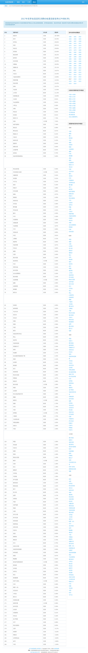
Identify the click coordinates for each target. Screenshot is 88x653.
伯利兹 (70, 381)
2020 (70, 81)
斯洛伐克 (71, 319)
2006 (75, 70)
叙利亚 (70, 189)
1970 (75, 43)
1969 (70, 43)
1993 (70, 61)
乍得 (70, 534)
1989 (80, 56)
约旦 (70, 178)
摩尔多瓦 (71, 306)
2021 (75, 81)
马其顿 (70, 304)
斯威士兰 (71, 581)
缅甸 (70, 160)
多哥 (70, 528)
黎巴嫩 (70, 184)
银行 (23, 2)
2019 (80, 79)
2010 (80, 72)
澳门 (70, 136)
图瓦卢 (70, 458)
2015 (75, 77)
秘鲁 (70, 401)
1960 (70, 36)
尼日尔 (70, 488)
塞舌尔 (70, 519)
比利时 (70, 246)
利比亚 (70, 501)
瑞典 (70, 330)
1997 (75, 63)
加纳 (70, 492)
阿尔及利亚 (72, 485)
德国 (70, 241)
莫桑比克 (71, 541)
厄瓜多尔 (71, 407)
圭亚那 (70, 367)
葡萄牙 (70, 252)
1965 (80, 39)
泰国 (70, 142)
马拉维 (70, 588)
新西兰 (70, 440)
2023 (70, 83)
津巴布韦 (71, 543)
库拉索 (70, 410)
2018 (75, 79)
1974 (80, 45)
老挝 (70, 158)
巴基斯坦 (71, 162)
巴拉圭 (70, 352)
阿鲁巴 (70, 423)
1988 (75, 56)
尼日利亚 (71, 526)
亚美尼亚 (71, 231)
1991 (75, 59)
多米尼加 (71, 398)
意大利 (70, 248)
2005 (70, 70)
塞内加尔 (71, 559)
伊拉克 (70, 220)
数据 (34, 2)
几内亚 (70, 517)
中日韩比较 (72, 112)
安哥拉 (70, 483)
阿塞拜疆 (71, 213)
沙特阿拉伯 (72, 182)
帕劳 (70, 453)
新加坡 (70, 138)
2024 (75, 83)
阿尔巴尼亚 (72, 313)
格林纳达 (71, 383)
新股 (18, 2)
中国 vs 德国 (72, 101)
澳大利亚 (71, 437)
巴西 (70, 416)
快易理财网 (9, 2)
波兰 (70, 266)
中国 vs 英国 (72, 103)
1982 (75, 52)
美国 (70, 338)
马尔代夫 (71, 171)
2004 (80, 68)
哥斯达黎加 (72, 369)
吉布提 (70, 514)
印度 (70, 169)
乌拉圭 (70, 363)
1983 (80, 52)
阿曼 (70, 207)
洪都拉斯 (71, 396)
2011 (70, 74)
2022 (80, 81)
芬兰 (70, 286)
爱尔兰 (70, 328)
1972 (70, 45)
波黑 (70, 324)
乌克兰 (70, 317)
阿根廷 (70, 427)
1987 (70, 56)
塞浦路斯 (71, 322)
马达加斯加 (72, 557)
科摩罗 (70, 550)
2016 (80, 77)
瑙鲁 (70, 471)
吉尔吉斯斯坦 (72, 225)
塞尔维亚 (71, 315)
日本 (70, 140)
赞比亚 (70, 563)
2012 (75, 74)
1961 (75, 36)
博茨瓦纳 (71, 505)
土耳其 (70, 273)
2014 (70, 77)
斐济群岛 (71, 444)
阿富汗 (70, 196)
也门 (70, 187)
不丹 (70, 200)
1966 (70, 41)
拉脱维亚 (71, 297)
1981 (70, 52)
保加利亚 (71, 275)
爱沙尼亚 (71, 326)
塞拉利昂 (71, 512)
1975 (70, 48)
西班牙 (70, 250)
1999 (70, 65)
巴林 (70, 229)
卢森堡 (70, 301)
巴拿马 (70, 425)
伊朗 (70, 222)
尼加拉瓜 (71, 349)
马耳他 (70, 288)
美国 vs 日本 (72, 99)
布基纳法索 (72, 508)
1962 (80, 36)
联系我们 (39, 648)
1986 (80, 54)
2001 (80, 65)
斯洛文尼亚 (72, 279)
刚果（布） (72, 546)
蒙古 (70, 173)
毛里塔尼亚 (72, 510)
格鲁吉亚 (71, 193)
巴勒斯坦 (71, 180)
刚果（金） (72, 521)
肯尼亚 (70, 570)
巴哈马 (70, 430)
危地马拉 (71, 412)
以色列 (70, 202)
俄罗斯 (70, 270)
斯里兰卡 (71, 164)
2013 (80, 74)
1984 (70, 54)
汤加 (70, 460)
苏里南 (70, 403)
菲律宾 (70, 144)
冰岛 (70, 257)
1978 (70, 50)
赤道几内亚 (72, 577)
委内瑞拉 (71, 343)
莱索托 (70, 539)
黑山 (70, 293)
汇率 (29, 2)
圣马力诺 (71, 284)
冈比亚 (70, 566)
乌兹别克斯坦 (72, 216)
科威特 (70, 218)
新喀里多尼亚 (72, 469)
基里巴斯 (71, 442)
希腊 (70, 268)
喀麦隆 (70, 530)
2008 (70, 72)
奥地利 (70, 259)
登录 (83, 2)
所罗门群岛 (72, 466)
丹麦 (70, 310)
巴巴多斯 (71, 414)
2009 (75, 72)
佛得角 (70, 494)
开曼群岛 (71, 418)
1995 (80, 61)
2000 (75, 65)
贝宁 (70, 523)
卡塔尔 (70, 211)
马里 (70, 590)
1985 (75, 54)
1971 (80, 43)
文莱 (70, 209)
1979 (75, 50)
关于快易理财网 (32, 648)
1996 (70, 63)
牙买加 (70, 361)
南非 (70, 479)
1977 (80, 48)
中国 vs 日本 (72, 96)
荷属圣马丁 (72, 347)
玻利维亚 (71, 345)
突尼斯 (70, 572)
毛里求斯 (71, 499)
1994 (75, 61)
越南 (70, 151)
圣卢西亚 (71, 390)
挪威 (70, 299)
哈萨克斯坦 (72, 191)
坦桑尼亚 (71, 503)
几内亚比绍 (72, 579)
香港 (70, 133)
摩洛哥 (70, 532)
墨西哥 (70, 387)
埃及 (70, 481)
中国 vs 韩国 (72, 110)
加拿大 (70, 341)
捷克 (70, 261)
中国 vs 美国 (72, 94)
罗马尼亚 (71, 277)
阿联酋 (70, 227)
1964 (75, 39)
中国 (70, 131)
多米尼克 (71, 365)
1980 (80, 50)
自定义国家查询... (73, 116)
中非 (70, 583)
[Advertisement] (45, 12)
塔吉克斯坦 (72, 198)
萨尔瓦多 (71, 421)
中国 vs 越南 (72, 108)
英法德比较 (72, 114)
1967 (75, 41)
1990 (70, 59)
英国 (70, 239)
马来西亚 (71, 149)
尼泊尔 (70, 167)
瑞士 (70, 255)
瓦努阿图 (71, 451)
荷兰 (70, 290)
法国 (70, 244)
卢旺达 (70, 561)
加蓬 (70, 586)
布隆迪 (70, 537)
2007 (80, 70)
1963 (70, 39)
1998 (80, 63)
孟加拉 (70, 176)
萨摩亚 (70, 455)
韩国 (70, 147)
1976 (75, 48)
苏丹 (70, 592)
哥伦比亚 (71, 405)
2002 (70, 68)
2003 (75, 68)
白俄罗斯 (71, 295)
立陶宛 (70, 308)
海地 (70, 385)
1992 (80, 59)
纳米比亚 (71, 490)
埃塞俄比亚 (72, 548)
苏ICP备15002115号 (35, 652)
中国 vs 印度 (72, 105)
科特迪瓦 (71, 574)
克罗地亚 (71, 281)
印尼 (70, 153)
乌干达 (70, 595)
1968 (80, 41)
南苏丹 (70, 568)
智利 (70, 354)
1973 (75, 45)
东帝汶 (70, 205)
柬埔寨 (70, 156)
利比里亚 (71, 497)
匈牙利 (70, 264)
